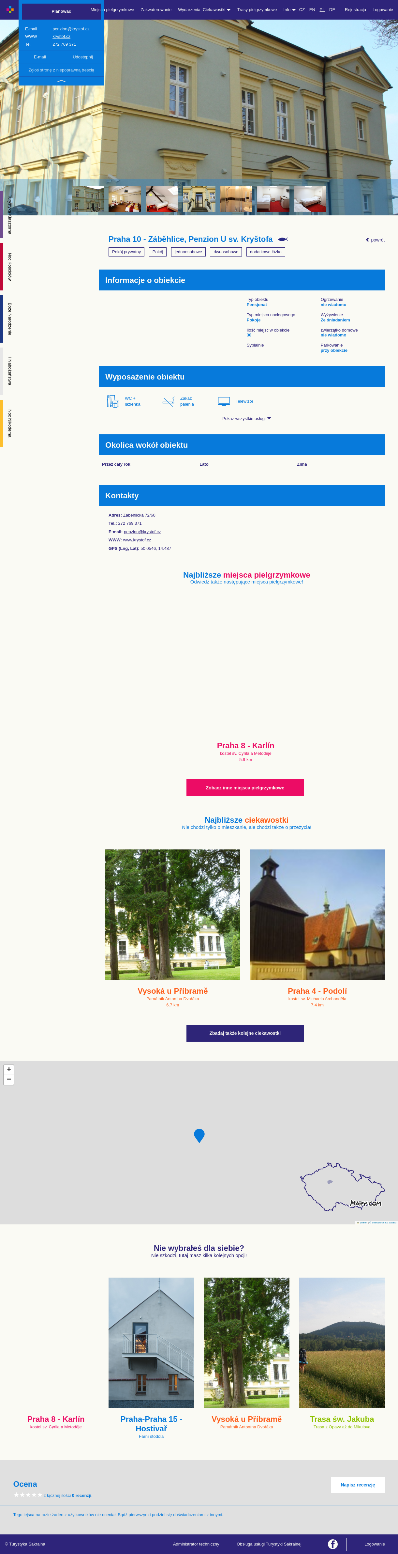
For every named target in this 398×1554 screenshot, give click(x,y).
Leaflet (362, 1222)
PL (322, 9)
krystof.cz (61, 36)
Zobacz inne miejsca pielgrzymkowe (245, 787)
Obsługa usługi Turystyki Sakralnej (269, 1544)
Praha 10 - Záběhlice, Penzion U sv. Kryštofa (191, 239)
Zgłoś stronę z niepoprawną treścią (61, 70)
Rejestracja (355, 9)
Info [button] (290, 9)
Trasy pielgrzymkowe (257, 9)
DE (332, 9)
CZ (302, 9)
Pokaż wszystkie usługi (246, 418)
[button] (199, 1136)
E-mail (40, 56)
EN (312, 9)
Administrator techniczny (196, 1544)
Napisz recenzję (358, 1484)
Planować (61, 11)
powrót (375, 239)
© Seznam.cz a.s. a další (382, 1222)
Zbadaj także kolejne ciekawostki (245, 1033)
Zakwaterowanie (156, 9)
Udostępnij (83, 56)
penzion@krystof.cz (71, 28)
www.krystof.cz (137, 539)
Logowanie (383, 9)
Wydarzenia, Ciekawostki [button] (204, 9)
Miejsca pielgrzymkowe (112, 9)
